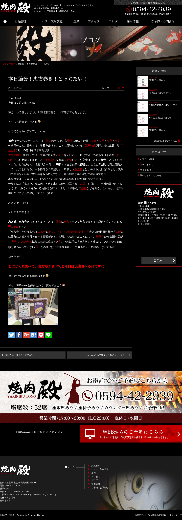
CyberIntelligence (36, 515)
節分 (58, 221)
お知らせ (144, 159)
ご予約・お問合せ (163, 21)
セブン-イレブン (58, 231)
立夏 (101, 140)
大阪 (118, 231)
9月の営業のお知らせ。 (161, 117)
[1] (9, 226)
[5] (60, 241)
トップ (3, 64)
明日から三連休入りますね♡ (19, 355)
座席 (76, 21)
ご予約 (158, 260)
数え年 (78, 169)
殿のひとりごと (147, 175)
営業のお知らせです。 (160, 92)
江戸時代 (90, 145)
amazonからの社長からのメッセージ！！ (107, 355)
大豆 (82, 183)
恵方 (66, 221)
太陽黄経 (50, 159)
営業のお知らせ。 (158, 80)
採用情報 (133, 21)
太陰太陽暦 (15, 155)
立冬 (117, 140)
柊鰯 (84, 188)
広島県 (72, 231)
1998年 (100, 236)
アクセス (94, 21)
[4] (17, 241)
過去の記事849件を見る (165, 141)
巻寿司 (15, 227)
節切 (69, 159)
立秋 (109, 140)
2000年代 (26, 241)
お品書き (21, 21)
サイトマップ (175, 515)
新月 (61, 155)
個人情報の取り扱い (157, 515)
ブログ (113, 21)
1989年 (41, 231)
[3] (14, 241)
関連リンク (141, 515)
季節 (69, 140)
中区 (86, 231)
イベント (144, 164)
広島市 (80, 231)
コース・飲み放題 (51, 21)
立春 (93, 140)
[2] (12, 241)
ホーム (71, 467)
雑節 (48, 140)
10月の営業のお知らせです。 (164, 105)
